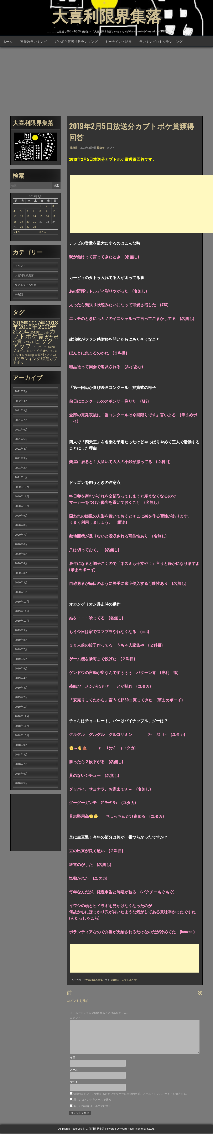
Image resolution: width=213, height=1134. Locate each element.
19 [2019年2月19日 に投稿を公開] (21, 222)
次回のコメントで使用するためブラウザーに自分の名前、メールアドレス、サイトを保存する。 (131, 1095)
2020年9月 (21, 516)
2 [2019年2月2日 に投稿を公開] (46, 206)
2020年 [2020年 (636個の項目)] (47, 327)
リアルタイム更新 (25, 285)
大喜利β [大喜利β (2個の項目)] (29, 355)
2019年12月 (22, 602)
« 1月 (17, 232)
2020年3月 (21, 573)
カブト (111, 148)
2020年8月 (21, 525)
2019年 (115, 980)
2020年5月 (21, 554)
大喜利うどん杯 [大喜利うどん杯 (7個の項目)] (45, 355)
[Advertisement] (106, 81)
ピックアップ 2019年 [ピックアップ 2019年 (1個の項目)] (44, 347)
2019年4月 (21, 678)
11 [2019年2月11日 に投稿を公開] (15, 216)
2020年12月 (22, 487)
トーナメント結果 (118, 41)
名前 (72, 1058)
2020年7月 (21, 535)
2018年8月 (21, 754)
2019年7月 (21, 649)
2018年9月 (21, 745)
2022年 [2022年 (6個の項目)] (35, 333)
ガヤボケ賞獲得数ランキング (76, 41)
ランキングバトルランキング (160, 41)
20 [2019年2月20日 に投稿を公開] (27, 222)
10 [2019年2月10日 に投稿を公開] (53, 211)
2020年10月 (22, 506)
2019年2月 (21, 697)
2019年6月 (21, 659)
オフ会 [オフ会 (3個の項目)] (45, 333)
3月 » (43, 232)
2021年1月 (21, 477)
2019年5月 (21, 668)
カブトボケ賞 (129, 980)
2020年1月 (21, 592)
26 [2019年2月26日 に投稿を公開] (21, 227)
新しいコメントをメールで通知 (92, 1101)
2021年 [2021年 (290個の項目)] (21, 332)
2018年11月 (22, 726)
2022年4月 (21, 401)
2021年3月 (21, 458)
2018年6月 (21, 774)
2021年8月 (21, 410)
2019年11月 (22, 611)
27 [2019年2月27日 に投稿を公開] (27, 227)
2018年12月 (22, 716)
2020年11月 (22, 496)
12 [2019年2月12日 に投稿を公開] (21, 216)
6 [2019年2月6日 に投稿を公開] (27, 211)
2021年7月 (21, 420)
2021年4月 (21, 449)
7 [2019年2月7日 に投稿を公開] (33, 211)
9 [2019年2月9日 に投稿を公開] (46, 211)
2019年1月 (21, 707)
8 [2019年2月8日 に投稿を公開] (40, 211)
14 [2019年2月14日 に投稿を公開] (34, 216)
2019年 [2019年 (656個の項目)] (28, 327)
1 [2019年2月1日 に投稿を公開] (40, 206)
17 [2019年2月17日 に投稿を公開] (53, 216)
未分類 (19, 294)
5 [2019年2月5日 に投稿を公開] (20, 211)
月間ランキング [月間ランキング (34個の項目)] (26, 359)
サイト (74, 1083)
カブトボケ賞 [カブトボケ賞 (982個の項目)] (34, 334)
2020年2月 (21, 582)
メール (74, 1071)
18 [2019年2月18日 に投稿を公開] (15, 222)
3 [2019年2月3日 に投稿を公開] (53, 206)
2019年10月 (22, 621)
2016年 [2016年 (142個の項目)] (20, 323)
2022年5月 (21, 391)
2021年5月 (21, 439)
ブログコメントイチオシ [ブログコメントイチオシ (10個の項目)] (31, 351)
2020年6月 (21, 544)
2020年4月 (21, 563)
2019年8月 (21, 640)
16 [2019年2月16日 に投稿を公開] (47, 216)
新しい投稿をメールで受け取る (92, 1107)
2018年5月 (21, 783)
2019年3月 (21, 688)
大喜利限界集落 (106, 14)
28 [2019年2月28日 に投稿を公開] (34, 227)
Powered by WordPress (119, 1130)
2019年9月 (21, 630)
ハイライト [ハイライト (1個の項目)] (28, 342)
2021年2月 (21, 468)
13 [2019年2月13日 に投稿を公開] (27, 216)
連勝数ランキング (33, 41)
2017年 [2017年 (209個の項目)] (37, 323)
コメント (75, 1019)
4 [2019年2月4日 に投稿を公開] (14, 211)
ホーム (8, 41)
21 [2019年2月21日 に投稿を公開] (34, 222)
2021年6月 (21, 430)
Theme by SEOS (144, 1130)
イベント (20, 266)
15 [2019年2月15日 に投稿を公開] (41, 216)
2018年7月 (21, 764)
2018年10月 (22, 735)
